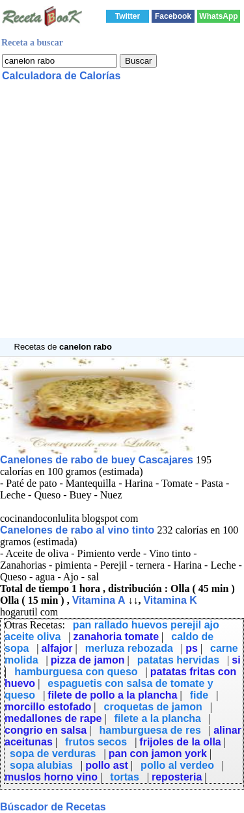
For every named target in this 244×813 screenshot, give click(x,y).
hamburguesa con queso (75, 671)
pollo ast (106, 765)
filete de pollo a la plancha (112, 695)
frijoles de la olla (180, 741)
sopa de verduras (53, 753)
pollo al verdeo (177, 765)
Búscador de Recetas (53, 806)
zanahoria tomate (116, 636)
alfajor (57, 648)
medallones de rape (53, 718)
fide (199, 695)
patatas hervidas (178, 659)
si (236, 659)
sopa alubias (41, 765)
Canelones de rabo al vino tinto (77, 530)
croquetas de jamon (153, 706)
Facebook (173, 16)
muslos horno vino (51, 776)
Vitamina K (170, 600)
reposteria (177, 776)
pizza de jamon (88, 659)
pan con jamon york (158, 753)
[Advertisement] (122, 216)
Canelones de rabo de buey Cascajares (96, 459)
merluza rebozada (129, 648)
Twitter (127, 16)
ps (191, 648)
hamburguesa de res (150, 730)
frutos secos (96, 741)
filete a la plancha (158, 718)
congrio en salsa (46, 730)
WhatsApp (218, 16)
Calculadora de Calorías (61, 75)
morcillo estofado (48, 706)
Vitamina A (99, 600)
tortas (124, 776)
